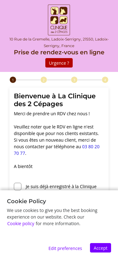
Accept (101, 248)
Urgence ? (59, 63)
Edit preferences (65, 248)
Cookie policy (20, 223)
